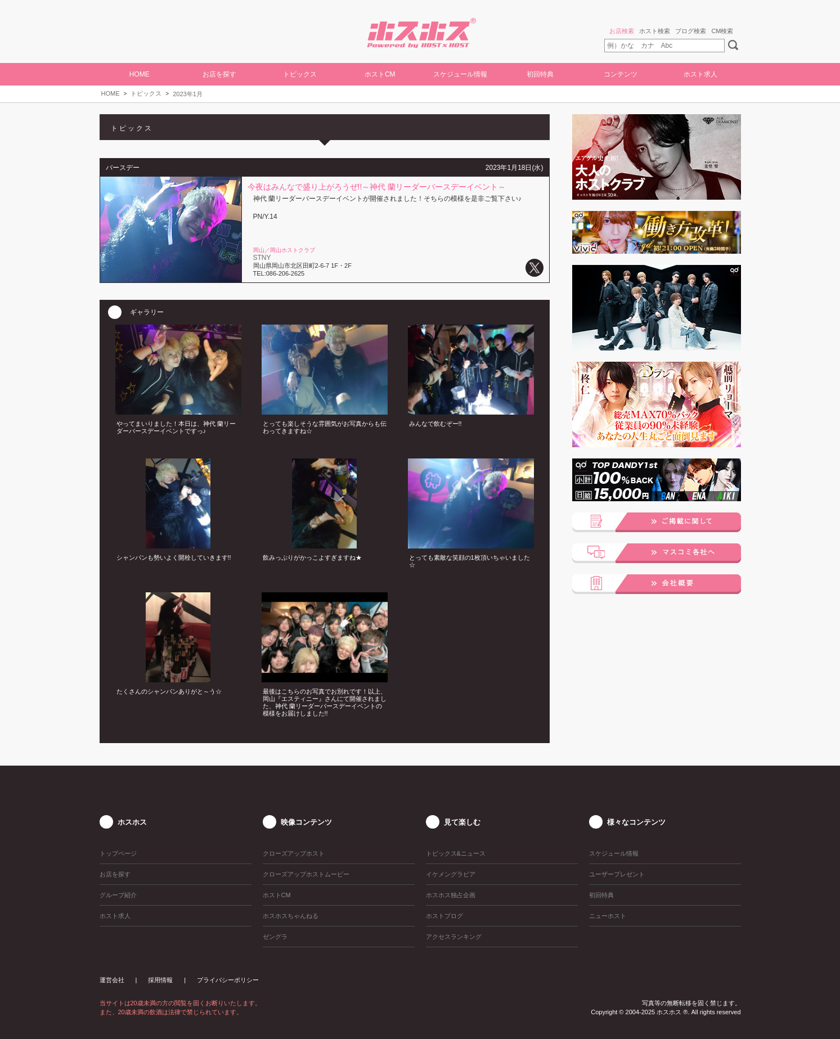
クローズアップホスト (294, 853)
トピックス (146, 93)
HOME (139, 74)
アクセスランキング (454, 936)
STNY (262, 258)
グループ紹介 (118, 895)
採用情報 (160, 980)
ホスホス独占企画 (450, 895)
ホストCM (380, 74)
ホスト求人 (700, 74)
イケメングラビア (450, 874)
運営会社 (112, 980)
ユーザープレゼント (617, 874)
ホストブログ (444, 915)
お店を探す (219, 74)
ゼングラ (275, 936)
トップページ (118, 853)
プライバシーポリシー (228, 980)
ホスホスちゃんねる (290, 915)
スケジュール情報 (460, 74)
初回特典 (540, 74)
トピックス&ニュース (456, 853)
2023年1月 (188, 94)
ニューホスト (607, 915)
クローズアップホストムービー (306, 874)
